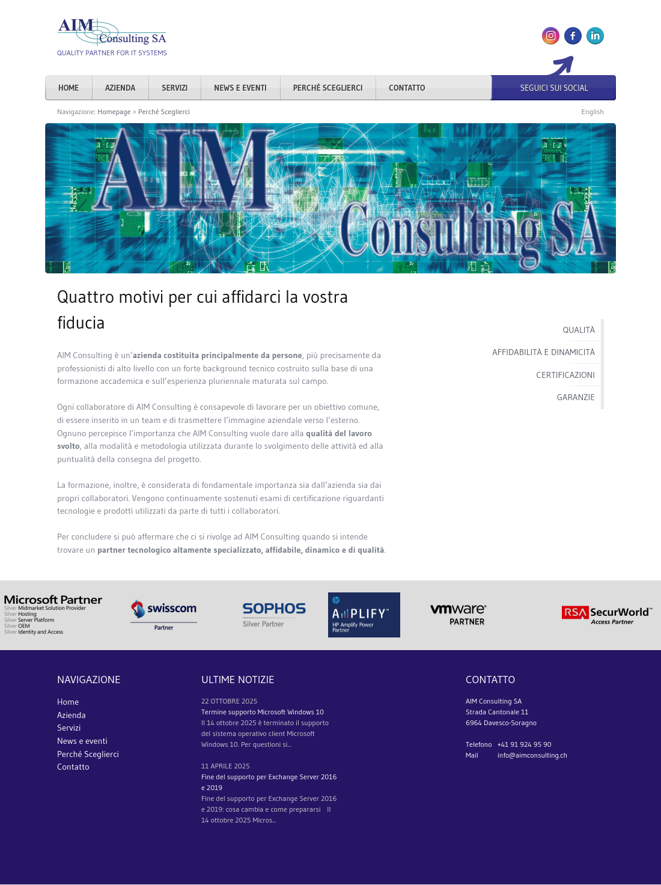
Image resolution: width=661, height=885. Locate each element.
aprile (221, 765)
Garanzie (576, 397)
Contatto (407, 88)
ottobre (225, 700)
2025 (249, 700)
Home (68, 88)
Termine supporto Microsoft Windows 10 (262, 711)
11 (205, 765)
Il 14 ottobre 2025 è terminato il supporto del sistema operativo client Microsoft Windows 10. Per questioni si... (265, 733)
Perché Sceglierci (328, 88)
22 (205, 700)
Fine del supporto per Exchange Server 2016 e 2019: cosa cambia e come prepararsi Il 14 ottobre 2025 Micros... (269, 809)
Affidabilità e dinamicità (543, 352)
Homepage (113, 111)
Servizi (174, 88)
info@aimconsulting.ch (532, 754)
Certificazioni (566, 375)
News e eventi (240, 88)
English (593, 111)
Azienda (120, 88)
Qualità (579, 329)
